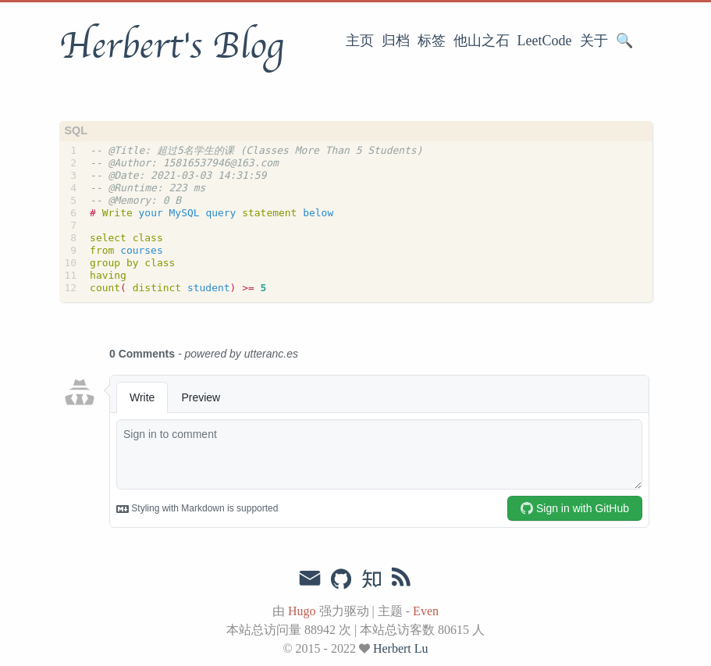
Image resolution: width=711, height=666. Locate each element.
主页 (360, 40)
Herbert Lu (400, 648)
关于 (594, 40)
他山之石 (481, 40)
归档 (396, 40)
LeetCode (544, 40)
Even (426, 611)
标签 (432, 40)
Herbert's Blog (171, 46)
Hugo (302, 611)
